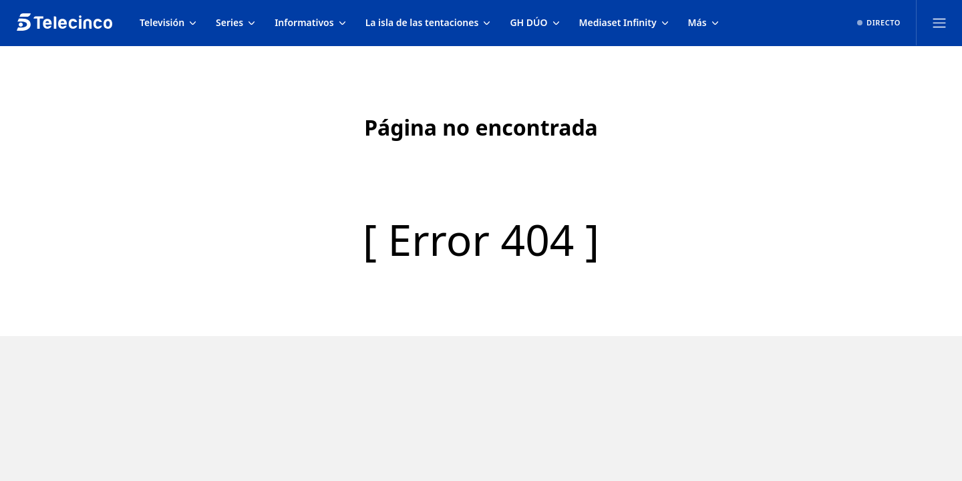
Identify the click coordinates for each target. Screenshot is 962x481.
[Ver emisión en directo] (879, 22)
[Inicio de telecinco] (64, 22)
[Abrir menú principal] (939, 22)
